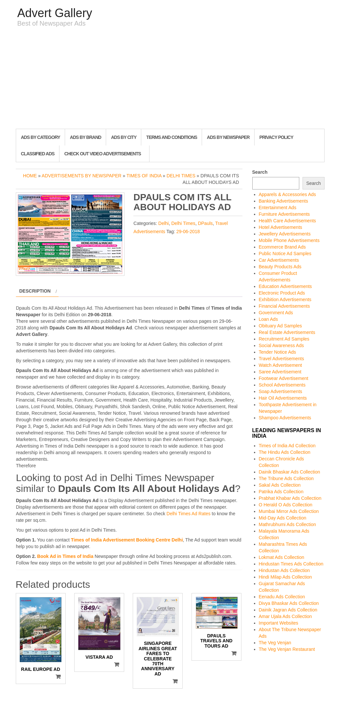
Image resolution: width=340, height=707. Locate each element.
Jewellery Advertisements (285, 233)
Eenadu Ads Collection (282, 596)
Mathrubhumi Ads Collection (287, 524)
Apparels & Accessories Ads (287, 194)
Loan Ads (268, 319)
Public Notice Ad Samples (285, 253)
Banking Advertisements (283, 201)
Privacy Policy (276, 137)
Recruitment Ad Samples (284, 339)
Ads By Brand (85, 137)
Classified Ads (38, 153)
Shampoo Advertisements (285, 417)
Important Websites (278, 623)
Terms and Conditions (171, 137)
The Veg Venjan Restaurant (287, 649)
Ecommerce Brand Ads (282, 247)
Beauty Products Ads (280, 266)
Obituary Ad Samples (280, 325)
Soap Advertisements (280, 391)
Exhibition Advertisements (285, 299)
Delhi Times (181, 175)
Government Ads (276, 312)
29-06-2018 (188, 231)
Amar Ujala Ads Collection (285, 616)
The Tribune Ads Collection (286, 478)
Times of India (144, 175)
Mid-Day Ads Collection (282, 517)
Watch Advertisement (280, 365)
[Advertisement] (170, 79)
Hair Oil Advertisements (283, 398)
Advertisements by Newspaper (82, 175)
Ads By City (123, 137)
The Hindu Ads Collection (284, 452)
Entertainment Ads (277, 207)
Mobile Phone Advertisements (289, 240)
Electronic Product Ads (282, 293)
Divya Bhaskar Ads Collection (289, 603)
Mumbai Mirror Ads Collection (289, 511)
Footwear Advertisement (283, 378)
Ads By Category (40, 137)
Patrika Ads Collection (281, 491)
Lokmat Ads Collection (282, 557)
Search (260, 172)
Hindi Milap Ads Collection (285, 577)
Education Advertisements (285, 286)
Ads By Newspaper (228, 137)
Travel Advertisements (281, 358)
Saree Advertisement (280, 371)
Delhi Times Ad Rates (189, 513)
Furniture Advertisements (284, 214)
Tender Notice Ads (277, 352)
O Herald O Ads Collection (285, 504)
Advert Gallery (54, 13)
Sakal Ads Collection (280, 485)
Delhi (163, 223)
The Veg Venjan (275, 642)
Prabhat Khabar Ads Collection (290, 498)
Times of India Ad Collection (287, 445)
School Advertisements (282, 384)
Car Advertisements (279, 260)
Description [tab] (35, 291)
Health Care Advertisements (287, 220)
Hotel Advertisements (280, 227)
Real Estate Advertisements (287, 332)
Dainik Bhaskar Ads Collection (289, 472)
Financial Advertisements (284, 306)
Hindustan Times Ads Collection (291, 563)
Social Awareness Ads (281, 345)
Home (30, 175)
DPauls (205, 223)
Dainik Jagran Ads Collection (288, 609)
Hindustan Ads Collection (284, 570)
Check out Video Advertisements (102, 153)
